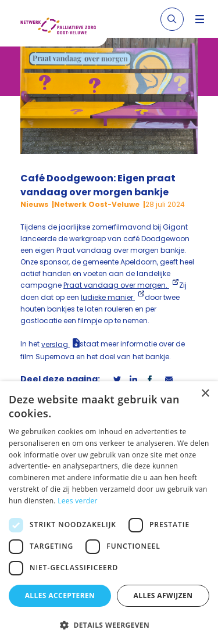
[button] (109, 625)
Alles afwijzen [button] (163, 595)
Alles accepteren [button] (60, 595)
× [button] (205, 393)
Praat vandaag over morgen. (116, 285)
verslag (55, 344)
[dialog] (109, 512)
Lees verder (78, 501)
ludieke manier (108, 297)
